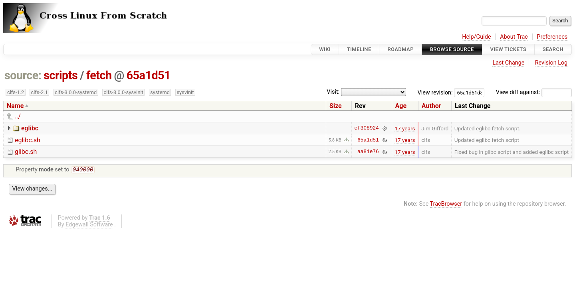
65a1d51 (149, 75)
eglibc (29, 128)
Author (431, 106)
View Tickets (508, 49)
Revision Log (551, 62)
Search (553, 49)
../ (18, 116)
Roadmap (400, 49)
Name (15, 106)
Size (335, 106)
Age (401, 106)
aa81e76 (368, 151)
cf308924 (366, 128)
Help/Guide (476, 36)
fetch (99, 75)
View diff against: (534, 92)
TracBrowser (446, 204)
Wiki (325, 49)
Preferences (552, 36)
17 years (405, 128)
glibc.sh (26, 151)
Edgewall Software (89, 225)
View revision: (435, 92)
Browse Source (452, 49)
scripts (60, 75)
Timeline (359, 49)
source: (23, 75)
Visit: (333, 91)
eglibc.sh (27, 140)
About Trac (514, 36)
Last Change (508, 62)
